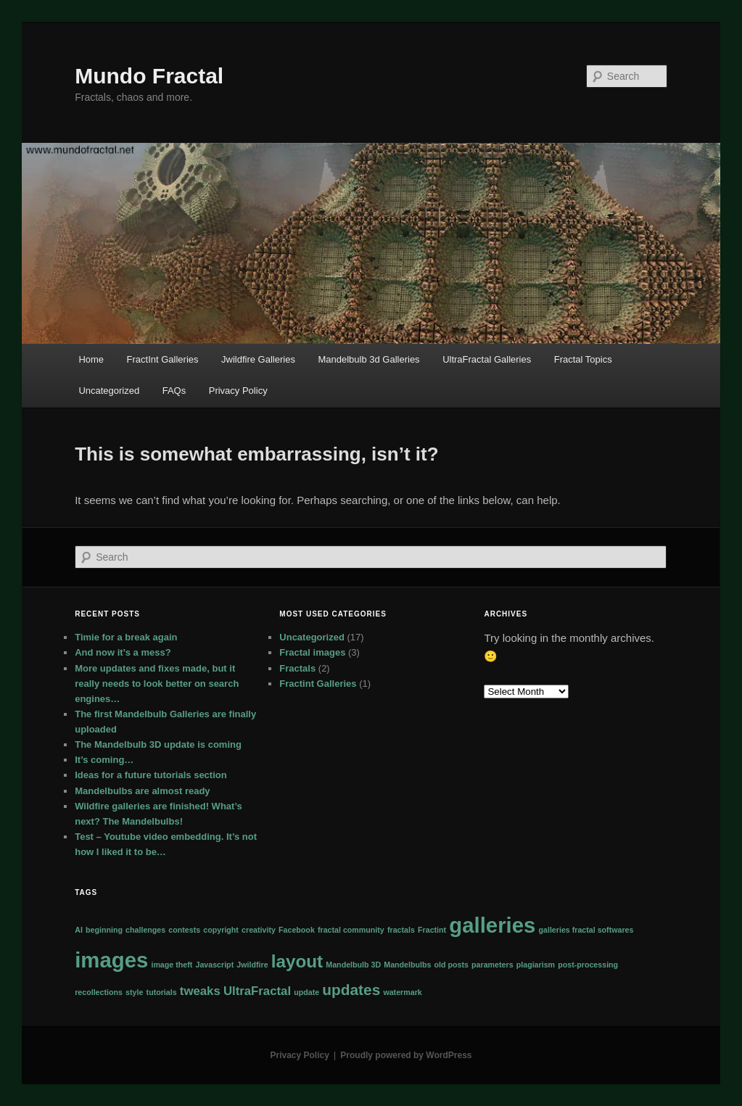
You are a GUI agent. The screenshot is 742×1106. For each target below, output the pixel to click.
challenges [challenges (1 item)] (145, 929)
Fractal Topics (583, 359)
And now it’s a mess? (122, 652)
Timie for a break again (126, 637)
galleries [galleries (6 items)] (492, 925)
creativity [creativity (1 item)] (259, 929)
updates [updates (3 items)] (351, 989)
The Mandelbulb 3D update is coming (158, 744)
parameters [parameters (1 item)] (492, 964)
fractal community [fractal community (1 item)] (351, 929)
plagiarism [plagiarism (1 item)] (535, 964)
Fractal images (312, 652)
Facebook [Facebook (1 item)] (297, 929)
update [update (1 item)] (306, 992)
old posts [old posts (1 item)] (451, 964)
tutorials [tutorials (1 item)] (162, 992)
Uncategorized (108, 390)
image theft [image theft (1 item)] (171, 964)
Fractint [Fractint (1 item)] (432, 929)
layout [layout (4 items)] (297, 961)
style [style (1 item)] (134, 992)
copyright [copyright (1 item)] (221, 929)
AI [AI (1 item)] (79, 929)
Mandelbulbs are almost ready (142, 790)
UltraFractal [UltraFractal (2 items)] (257, 991)
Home (91, 359)
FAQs (174, 390)
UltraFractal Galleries (486, 359)
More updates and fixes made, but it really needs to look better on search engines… (157, 683)
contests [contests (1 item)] (184, 929)
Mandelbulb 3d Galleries (368, 359)
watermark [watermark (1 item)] (402, 992)
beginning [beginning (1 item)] (104, 929)
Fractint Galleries (317, 683)
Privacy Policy (238, 390)
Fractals (297, 668)
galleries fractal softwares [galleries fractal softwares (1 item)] (586, 929)
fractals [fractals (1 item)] (401, 929)
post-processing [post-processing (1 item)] (588, 964)
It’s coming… (104, 759)
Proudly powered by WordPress (405, 1055)
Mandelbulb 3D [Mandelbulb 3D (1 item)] (353, 964)
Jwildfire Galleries (258, 359)
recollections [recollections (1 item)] (99, 992)
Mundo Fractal (149, 76)
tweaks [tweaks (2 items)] (200, 991)
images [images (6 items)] (111, 960)
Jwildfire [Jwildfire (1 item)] (252, 964)
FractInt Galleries (163, 359)
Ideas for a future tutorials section (151, 774)
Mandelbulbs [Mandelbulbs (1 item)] (407, 964)
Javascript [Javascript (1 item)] (214, 964)
